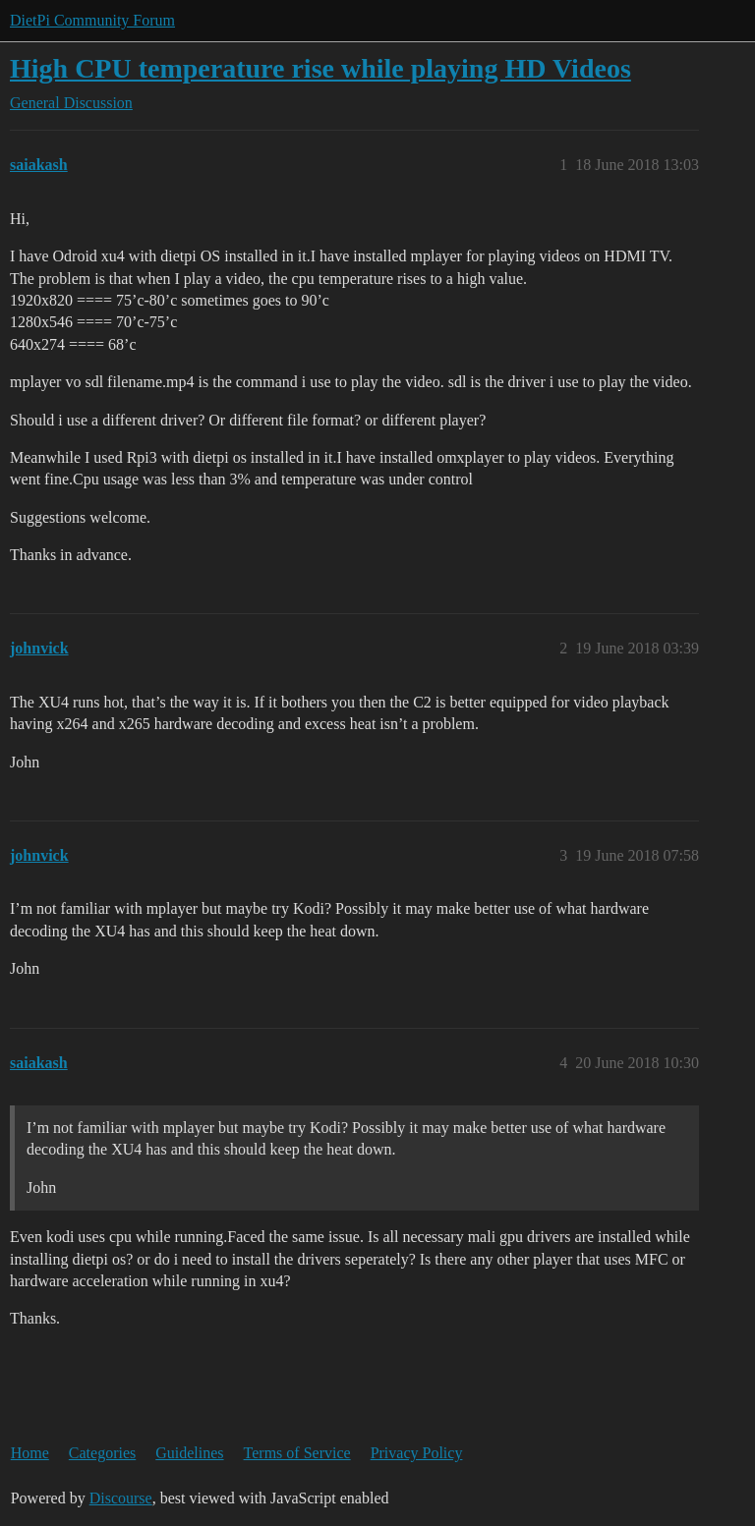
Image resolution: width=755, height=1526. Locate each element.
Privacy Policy (417, 1452)
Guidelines (189, 1452)
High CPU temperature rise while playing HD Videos (320, 68)
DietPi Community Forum (92, 20)
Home (30, 1452)
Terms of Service (297, 1452)
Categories (102, 1452)
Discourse (120, 1498)
